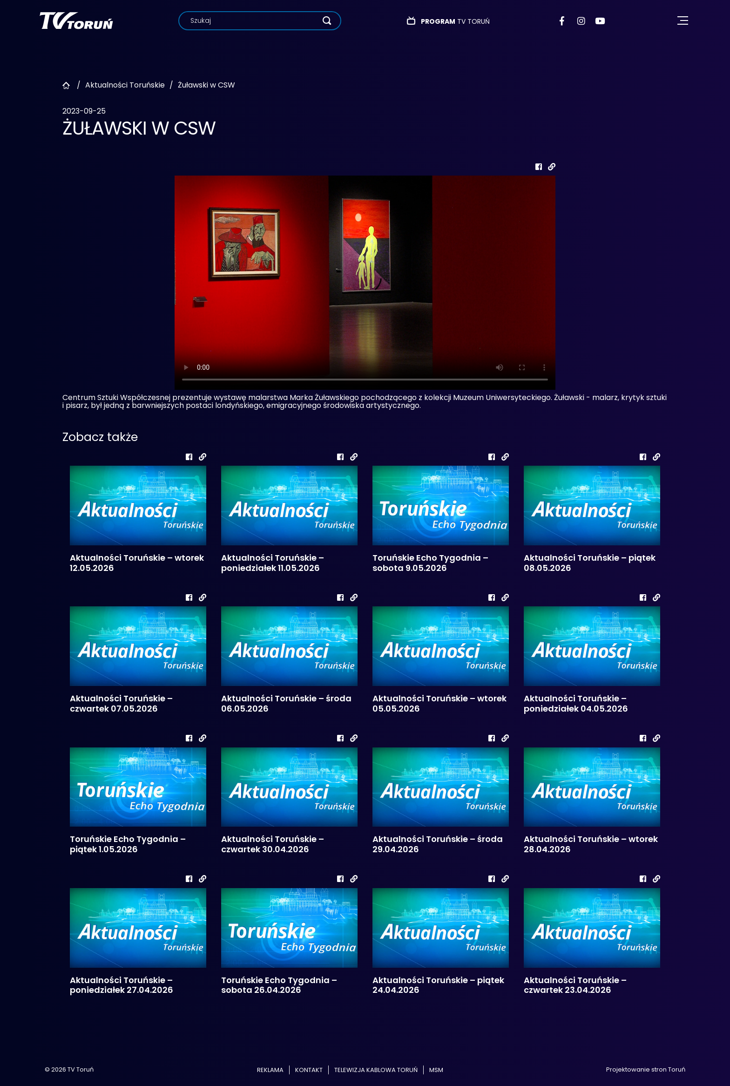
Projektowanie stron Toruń (645, 1069)
